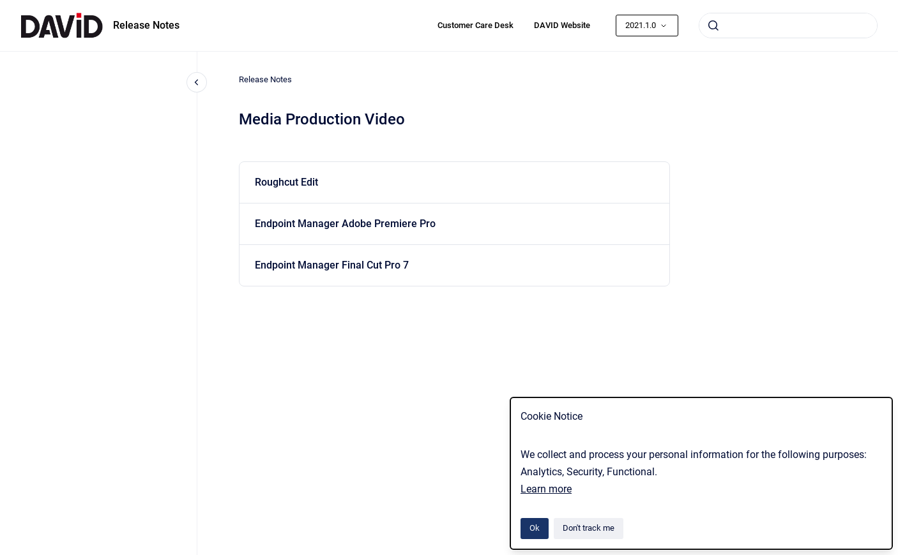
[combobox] (788, 25)
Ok (534, 528)
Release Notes (146, 25)
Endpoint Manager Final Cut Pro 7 (332, 265)
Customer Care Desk (476, 25)
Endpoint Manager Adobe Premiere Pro (345, 224)
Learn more (546, 489)
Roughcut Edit (286, 182)
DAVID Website (562, 25)
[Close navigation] (196, 82)
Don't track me (588, 528)
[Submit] (713, 25)
